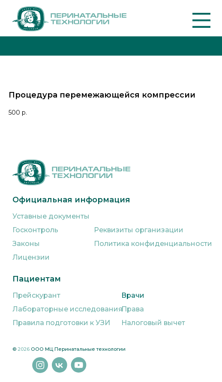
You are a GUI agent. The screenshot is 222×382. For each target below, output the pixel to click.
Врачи (132, 295)
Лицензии (31, 257)
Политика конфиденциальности (153, 244)
